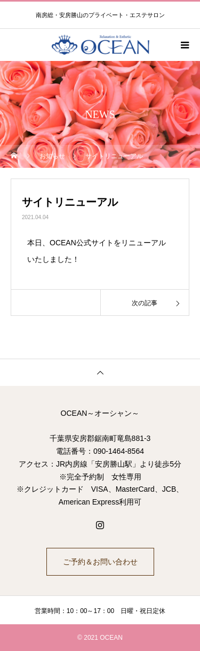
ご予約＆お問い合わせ (100, 561)
